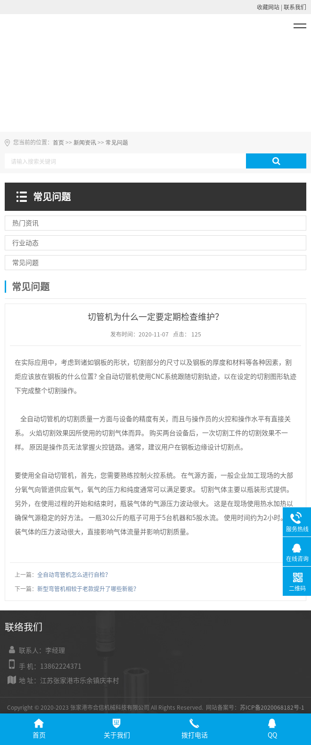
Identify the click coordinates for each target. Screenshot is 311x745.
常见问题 (117, 142)
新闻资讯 (85, 142)
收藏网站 (268, 7)
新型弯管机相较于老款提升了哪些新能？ (88, 589)
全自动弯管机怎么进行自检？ (74, 574)
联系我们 (295, 7)
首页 (58, 142)
